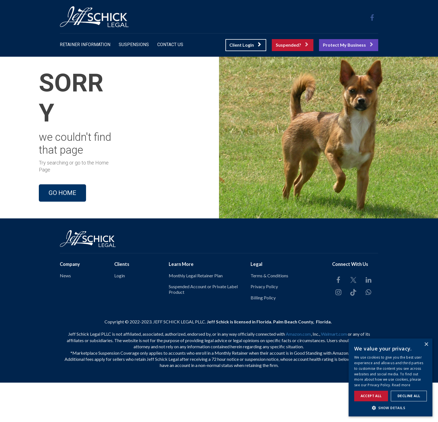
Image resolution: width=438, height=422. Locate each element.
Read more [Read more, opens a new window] (401, 385)
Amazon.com (298, 373)
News (65, 315)
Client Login (245, 44)
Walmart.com (334, 373)
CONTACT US (170, 44)
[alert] (390, 377)
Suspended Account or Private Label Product (203, 328)
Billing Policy (263, 337)
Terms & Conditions (269, 315)
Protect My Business (348, 44)
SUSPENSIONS (134, 44)
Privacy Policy (264, 326)
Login (119, 315)
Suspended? (292, 44)
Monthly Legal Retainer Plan (196, 315)
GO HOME (62, 212)
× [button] (426, 344)
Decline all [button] (408, 396)
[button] (390, 408)
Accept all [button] (371, 396)
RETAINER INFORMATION (85, 44)
